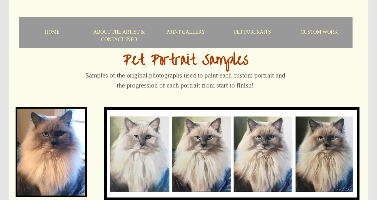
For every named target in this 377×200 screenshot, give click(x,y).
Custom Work (319, 32)
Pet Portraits (252, 32)
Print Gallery (185, 32)
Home (52, 32)
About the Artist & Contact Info (119, 35)
